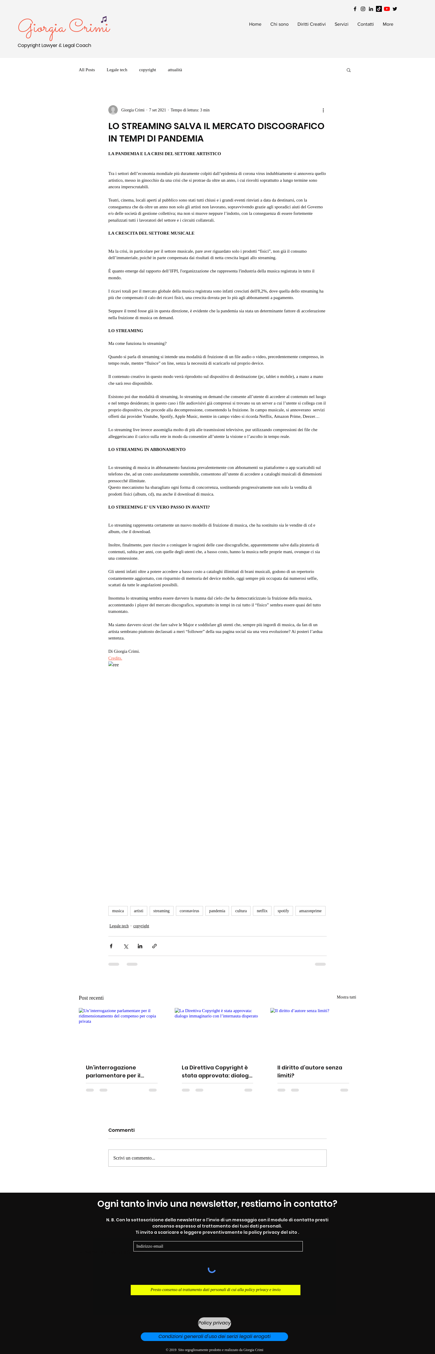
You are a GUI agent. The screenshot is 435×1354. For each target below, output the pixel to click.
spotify (283, 911)
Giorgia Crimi (63, 28)
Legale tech (117, 69)
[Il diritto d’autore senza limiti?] (313, 1032)
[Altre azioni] (323, 109)
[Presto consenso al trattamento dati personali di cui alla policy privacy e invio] (215, 1290)
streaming (161, 911)
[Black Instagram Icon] (363, 9)
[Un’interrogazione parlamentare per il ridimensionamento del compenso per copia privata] (122, 1032)
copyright (147, 69)
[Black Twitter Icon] (395, 9)
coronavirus (189, 911)
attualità (175, 69)
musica (118, 911)
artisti (138, 911)
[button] (348, 69)
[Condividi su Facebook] (111, 946)
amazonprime (310, 911)
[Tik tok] (379, 9)
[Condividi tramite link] (154, 946)
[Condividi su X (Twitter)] (125, 946)
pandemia (217, 911)
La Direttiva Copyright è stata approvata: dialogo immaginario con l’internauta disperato (217, 1071)
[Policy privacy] (214, 1323)
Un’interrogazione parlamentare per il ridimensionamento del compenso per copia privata (119, 1071)
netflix (262, 911)
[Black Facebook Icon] (355, 9)
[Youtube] (387, 9)
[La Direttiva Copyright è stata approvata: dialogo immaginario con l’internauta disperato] (218, 1032)
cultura (241, 911)
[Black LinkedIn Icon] (371, 9)
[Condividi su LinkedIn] (140, 946)
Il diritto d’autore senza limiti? (309, 1071)
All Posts (87, 69)
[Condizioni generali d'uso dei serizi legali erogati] (214, 1336)
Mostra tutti (346, 997)
